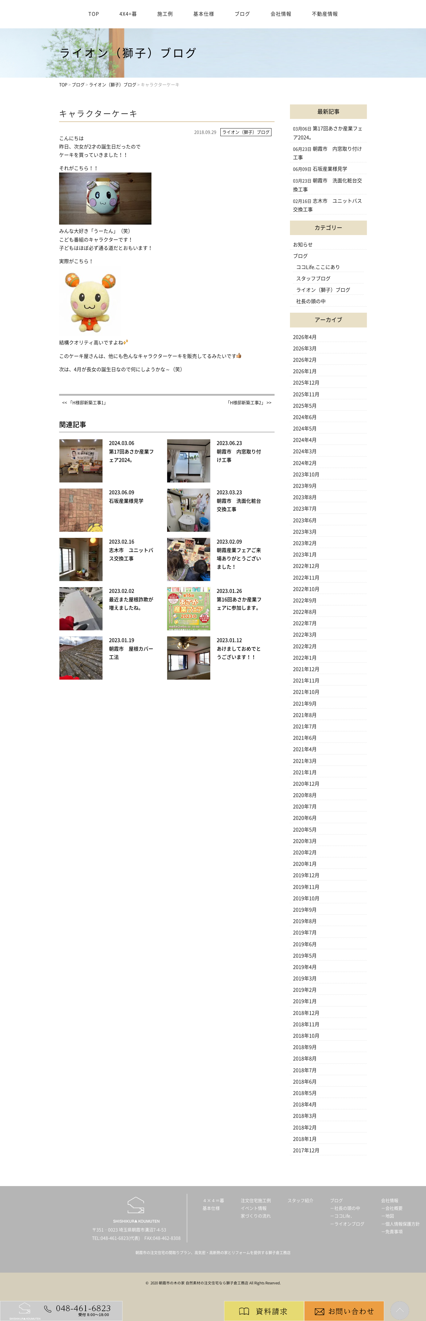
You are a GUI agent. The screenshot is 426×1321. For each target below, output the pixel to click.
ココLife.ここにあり (318, 267)
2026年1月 (305, 371)
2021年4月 (305, 749)
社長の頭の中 (311, 301)
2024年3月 (305, 451)
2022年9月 (305, 600)
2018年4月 (305, 1104)
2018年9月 (305, 1047)
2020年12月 (306, 783)
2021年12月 (306, 669)
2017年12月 (306, 1150)
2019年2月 (305, 989)
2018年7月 (305, 1070)
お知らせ (303, 244)
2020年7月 (305, 806)
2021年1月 (305, 772)
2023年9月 (305, 485)
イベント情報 (254, 1208)
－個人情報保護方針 (400, 1224)
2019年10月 (306, 898)
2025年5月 (305, 405)
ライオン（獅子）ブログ (323, 289)
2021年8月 (305, 715)
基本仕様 (203, 13)
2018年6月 (305, 1081)
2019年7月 (305, 932)
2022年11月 (306, 577)
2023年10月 (306, 474)
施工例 (165, 13)
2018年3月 (305, 1115)
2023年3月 (305, 531)
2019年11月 (306, 886)
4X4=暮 (128, 13)
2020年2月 (305, 852)
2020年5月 (305, 829)
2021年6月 (305, 737)
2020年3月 (305, 841)
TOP (93, 13)
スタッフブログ (313, 278)
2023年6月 (305, 520)
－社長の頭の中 (345, 1208)
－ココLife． (342, 1216)
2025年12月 (306, 382)
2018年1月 (305, 1138)
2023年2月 (305, 543)
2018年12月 (306, 1012)
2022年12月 (306, 565)
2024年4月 (305, 439)
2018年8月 (305, 1058)
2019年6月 (305, 944)
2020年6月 (305, 817)
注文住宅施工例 (256, 1200)
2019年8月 (305, 921)
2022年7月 (305, 623)
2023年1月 (305, 554)
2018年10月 (306, 1035)
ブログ (242, 13)
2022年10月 (306, 589)
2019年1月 (305, 1001)
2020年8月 (305, 795)
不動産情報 (325, 13)
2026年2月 (305, 359)
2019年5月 (305, 955)
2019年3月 (305, 978)
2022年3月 (305, 634)
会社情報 (281, 13)
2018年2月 (305, 1127)
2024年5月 (305, 428)
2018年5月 (305, 1093)
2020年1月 (305, 863)
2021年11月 (306, 680)
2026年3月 (305, 348)
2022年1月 (305, 657)
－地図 (387, 1216)
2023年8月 (305, 497)
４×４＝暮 (213, 1200)
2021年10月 (306, 691)
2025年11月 (306, 394)
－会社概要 (392, 1208)
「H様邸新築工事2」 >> (248, 402)
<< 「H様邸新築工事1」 (85, 402)
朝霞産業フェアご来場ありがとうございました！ (239, 558)
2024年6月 (305, 417)
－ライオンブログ (347, 1224)
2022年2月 (305, 646)
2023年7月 (305, 508)
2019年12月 (306, 875)
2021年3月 (305, 760)
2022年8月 (305, 611)
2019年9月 (305, 909)
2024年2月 (305, 463)
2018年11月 (306, 1024)
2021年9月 (305, 703)
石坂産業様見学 (126, 500)
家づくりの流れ (256, 1216)
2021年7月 (305, 726)
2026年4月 (305, 337)
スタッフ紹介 (300, 1200)
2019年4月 (305, 967)
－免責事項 (392, 1232)
